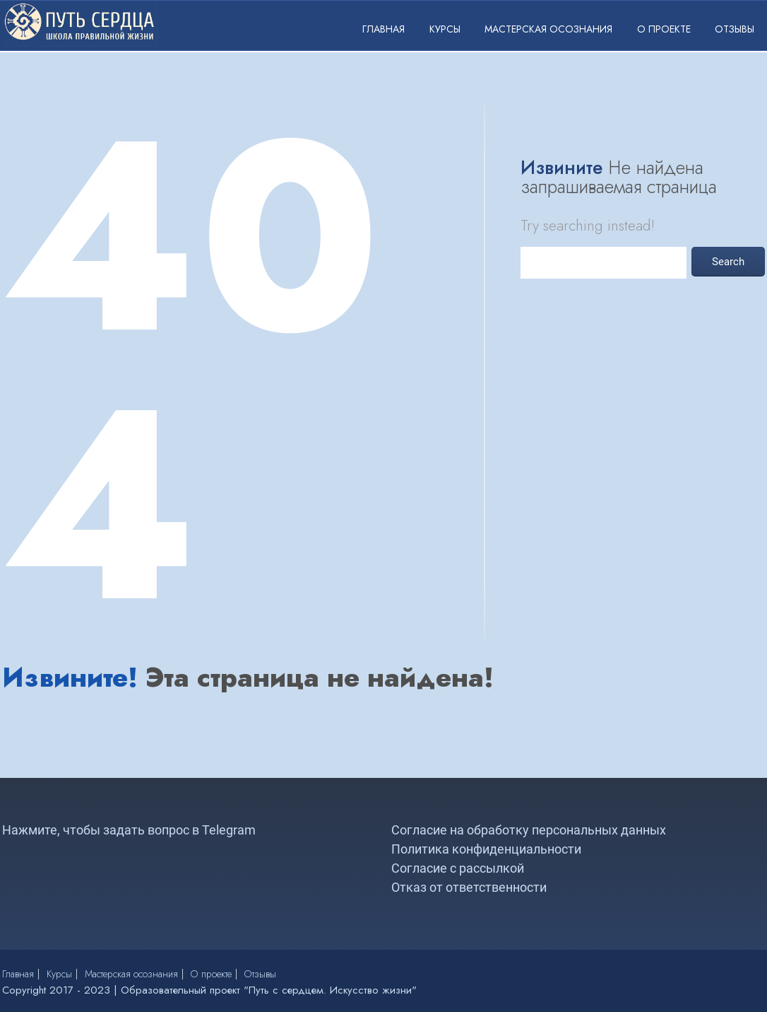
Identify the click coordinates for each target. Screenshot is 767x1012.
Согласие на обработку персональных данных (528, 829)
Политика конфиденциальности (486, 849)
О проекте (664, 29)
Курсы (444, 29)
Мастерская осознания (548, 29)
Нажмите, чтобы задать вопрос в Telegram (129, 829)
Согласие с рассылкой (457, 868)
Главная (383, 29)
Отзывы (734, 29)
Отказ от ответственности (469, 887)
